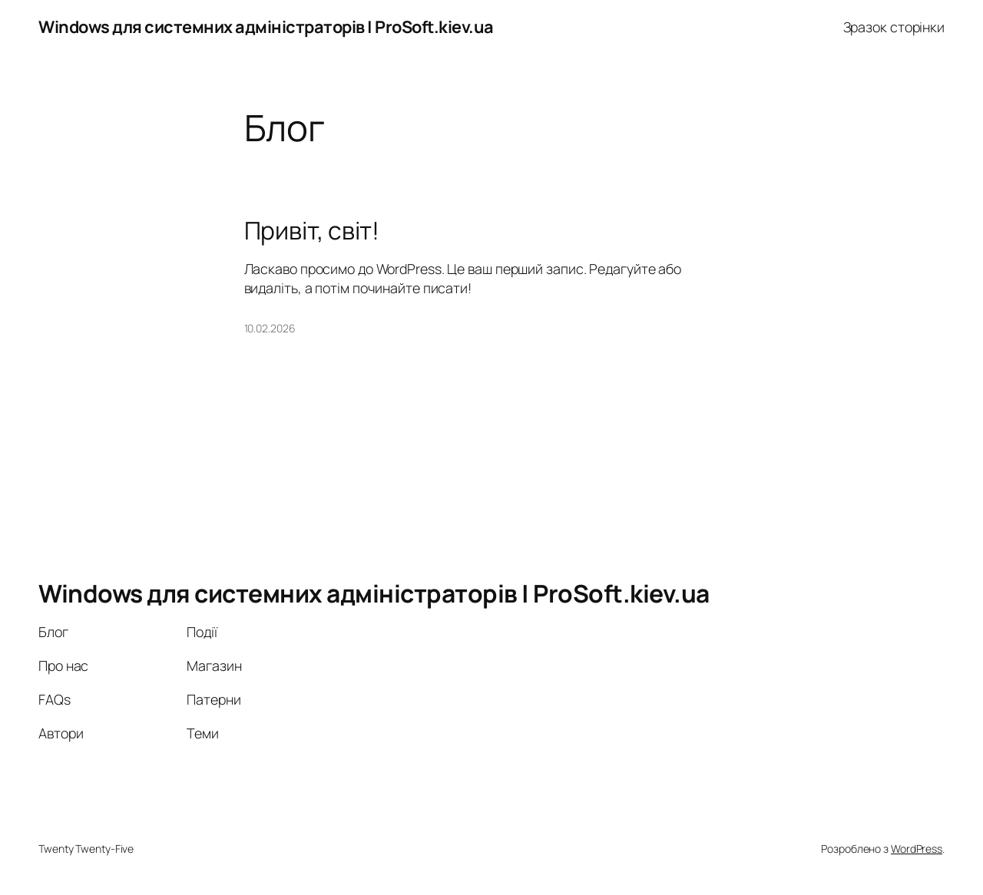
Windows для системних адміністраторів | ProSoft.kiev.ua (266, 26)
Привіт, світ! (312, 231)
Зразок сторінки (894, 27)
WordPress (916, 848)
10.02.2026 (270, 328)
